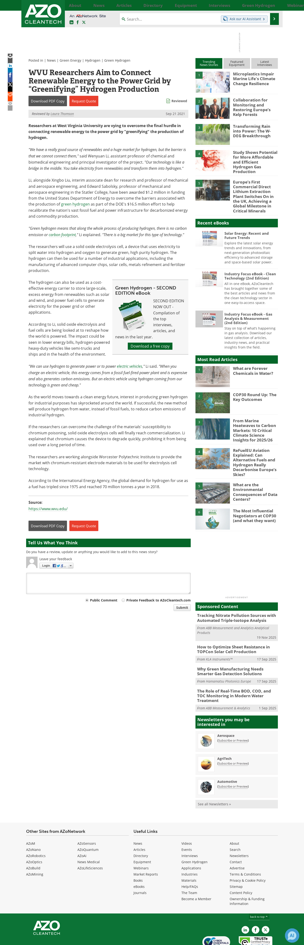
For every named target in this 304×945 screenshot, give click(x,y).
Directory (140, 832)
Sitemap (236, 863)
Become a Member (196, 875)
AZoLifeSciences (90, 845)
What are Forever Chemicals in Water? (251, 362)
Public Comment (103, 600)
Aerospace (225, 712)
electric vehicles (129, 366)
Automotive (227, 758)
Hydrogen (92, 60)
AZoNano (33, 826)
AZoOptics (34, 838)
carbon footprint (62, 234)
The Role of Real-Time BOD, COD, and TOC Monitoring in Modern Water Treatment (234, 675)
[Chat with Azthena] (292, 935)
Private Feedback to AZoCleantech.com (158, 600)
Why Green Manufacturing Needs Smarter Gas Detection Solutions (235, 654)
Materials (188, 857)
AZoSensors (86, 820)
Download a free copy (150, 346)
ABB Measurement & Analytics (228, 685)
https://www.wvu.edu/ (48, 508)
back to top (259, 893)
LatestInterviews (264, 63)
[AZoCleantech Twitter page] (84, 22)
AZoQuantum (88, 826)
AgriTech (224, 735)
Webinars (141, 845)
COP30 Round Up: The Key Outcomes (252, 389)
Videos (186, 820)
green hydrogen (75, 204)
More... (272, 5)
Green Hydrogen (117, 60)
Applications (191, 845)
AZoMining (34, 851)
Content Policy (241, 869)
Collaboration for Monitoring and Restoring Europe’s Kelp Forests (254, 106)
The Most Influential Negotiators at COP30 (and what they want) (252, 501)
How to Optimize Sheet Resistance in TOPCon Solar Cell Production (230, 633)
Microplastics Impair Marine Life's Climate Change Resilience (252, 78)
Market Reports (145, 851)
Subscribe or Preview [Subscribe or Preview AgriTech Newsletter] (233, 740)
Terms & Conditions (245, 851)
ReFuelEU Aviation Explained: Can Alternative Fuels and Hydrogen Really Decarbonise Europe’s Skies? (252, 450)
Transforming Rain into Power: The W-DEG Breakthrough (254, 130)
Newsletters (239, 832)
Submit (182, 607)
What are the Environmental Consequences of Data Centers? (253, 477)
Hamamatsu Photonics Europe (228, 664)
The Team (189, 869)
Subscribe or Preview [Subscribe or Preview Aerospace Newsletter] (233, 717)
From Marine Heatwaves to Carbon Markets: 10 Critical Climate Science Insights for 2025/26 (255, 419)
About (234, 820)
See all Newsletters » (214, 781)
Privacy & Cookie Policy (248, 857)
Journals (140, 869)
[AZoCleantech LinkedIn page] (71, 22)
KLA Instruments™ (219, 643)
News (51, 60)
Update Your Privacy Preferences (62, 939)
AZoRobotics (36, 832)
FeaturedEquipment (237, 63)
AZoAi (81, 832)
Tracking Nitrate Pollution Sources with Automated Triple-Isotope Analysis (232, 603)
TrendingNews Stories (209, 63)
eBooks (139, 863)
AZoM (30, 820)
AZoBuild (33, 845)
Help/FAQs (189, 863)
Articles (139, 826)
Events (186, 826)
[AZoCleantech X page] (265, 906)
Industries (189, 851)
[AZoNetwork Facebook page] (78, 22)
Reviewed (179, 101)
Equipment (142, 838)
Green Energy (70, 60)
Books (138, 857)
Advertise (237, 845)
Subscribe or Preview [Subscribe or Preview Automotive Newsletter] (233, 763)
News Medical (88, 838)
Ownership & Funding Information (247, 878)
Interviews (189, 832)
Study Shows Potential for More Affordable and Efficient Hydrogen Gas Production (254, 158)
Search (235, 826)
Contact (236, 838)
